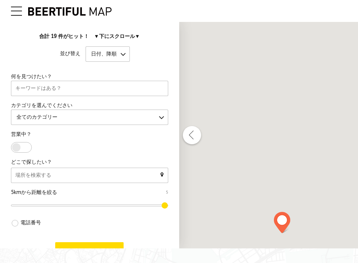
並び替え (70, 54)
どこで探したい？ (31, 162)
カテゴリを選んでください (41, 106)
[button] (282, 222)
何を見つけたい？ (31, 77)
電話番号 (30, 223)
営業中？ (21, 135)
